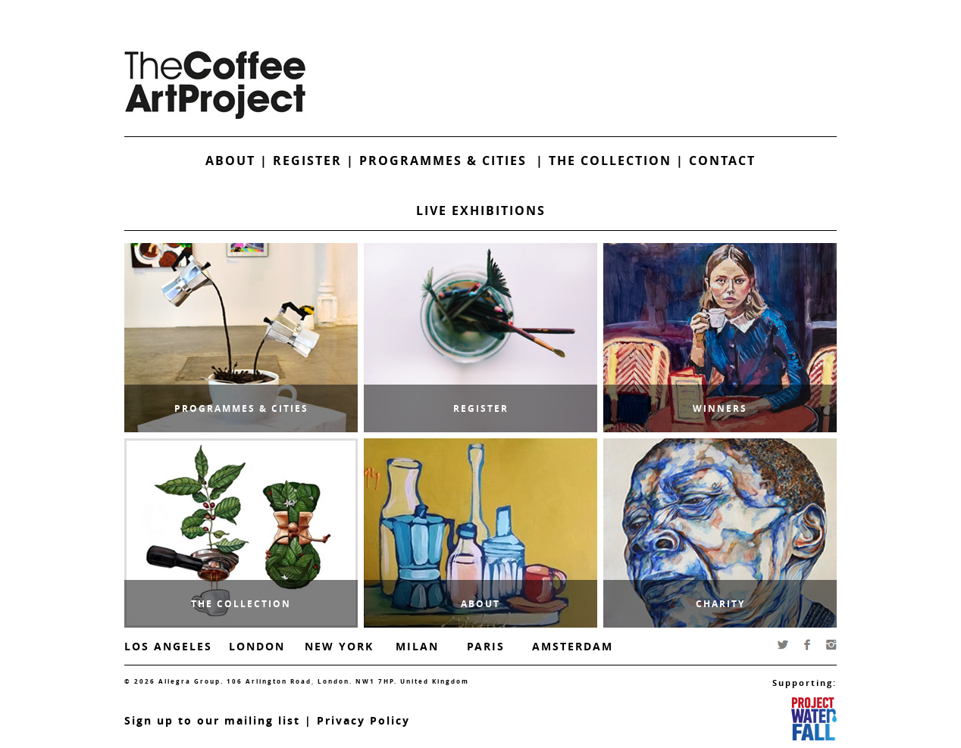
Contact (722, 160)
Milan (417, 646)
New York (339, 646)
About (230, 160)
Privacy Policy (363, 720)
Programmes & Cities (447, 160)
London (257, 646)
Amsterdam (572, 646)
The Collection (612, 160)
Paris (486, 646)
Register (307, 160)
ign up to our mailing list (216, 720)
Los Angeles (168, 646)
